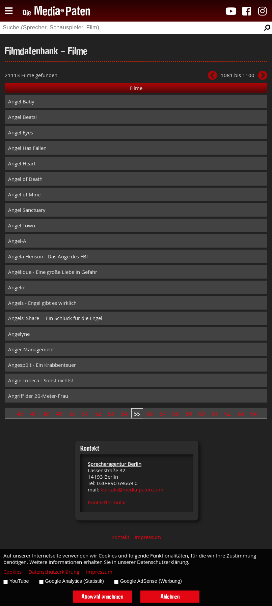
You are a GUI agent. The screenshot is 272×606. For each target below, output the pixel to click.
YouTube (19, 581)
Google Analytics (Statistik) (74, 581)
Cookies (12, 572)
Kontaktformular (107, 502)
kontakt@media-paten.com (132, 489)
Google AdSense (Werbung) (151, 581)
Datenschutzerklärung (53, 572)
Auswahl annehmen (102, 596)
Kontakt (120, 537)
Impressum (148, 537)
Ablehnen (170, 596)
